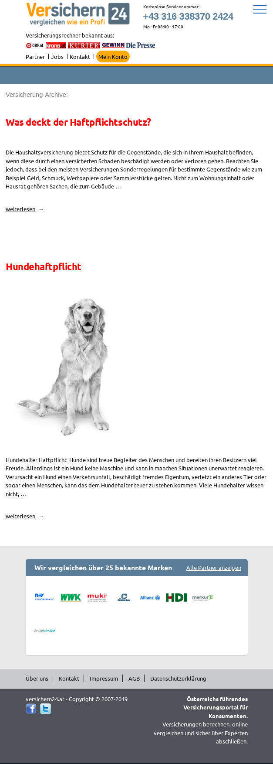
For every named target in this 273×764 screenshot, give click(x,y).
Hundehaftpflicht (43, 266)
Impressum (104, 678)
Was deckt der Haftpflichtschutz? (78, 122)
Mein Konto (113, 56)
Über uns (37, 678)
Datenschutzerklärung (178, 678)
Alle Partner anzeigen (213, 567)
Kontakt (80, 56)
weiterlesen (25, 208)
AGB (134, 678)
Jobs (57, 56)
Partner (35, 56)
